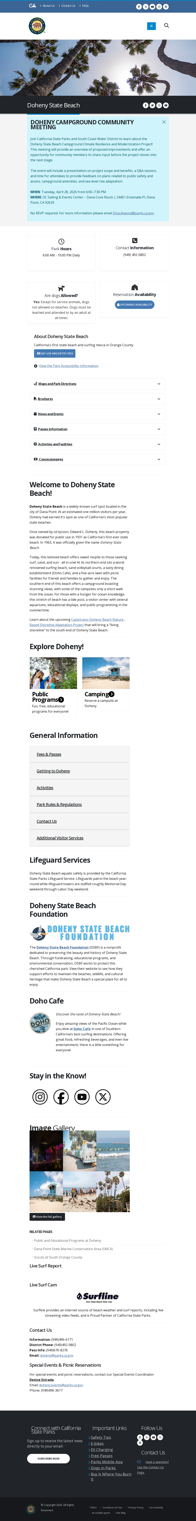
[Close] (164, 122)
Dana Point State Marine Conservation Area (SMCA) (73, 1249)
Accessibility (99, 1511)
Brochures (43, 399)
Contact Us (66, 6)
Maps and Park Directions (55, 384)
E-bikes (98, 1443)
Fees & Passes (49, 754)
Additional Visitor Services (60, 838)
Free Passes (103, 1455)
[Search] (164, 26)
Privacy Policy (139, 1506)
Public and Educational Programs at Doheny (67, 1240)
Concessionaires (48, 459)
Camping (99, 694)
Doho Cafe (82, 1029)
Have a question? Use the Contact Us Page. (152, 1467)
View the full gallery (47, 1216)
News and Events (48, 414)
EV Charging (103, 1449)
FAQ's (93, 1506)
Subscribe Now (48, 1458)
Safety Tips (102, 1437)
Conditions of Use (114, 1506)
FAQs (84, 6)
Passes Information (50, 429)
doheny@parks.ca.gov (56, 1355)
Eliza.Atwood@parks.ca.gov (133, 213)
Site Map (144, 1511)
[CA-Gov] (32, 6)
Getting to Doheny (53, 771)
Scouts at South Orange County (58, 1257)
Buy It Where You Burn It (109, 1475)
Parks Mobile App (109, 1461)
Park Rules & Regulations (59, 804)
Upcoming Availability (134, 304)
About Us (47, 6)
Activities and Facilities (53, 444)
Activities (45, 787)
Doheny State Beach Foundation (62, 947)
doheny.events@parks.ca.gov (61, 1385)
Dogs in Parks (105, 1467)
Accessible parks (122, 1511)
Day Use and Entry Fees (55, 353)
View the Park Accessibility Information (68, 366)
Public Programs (48, 696)
